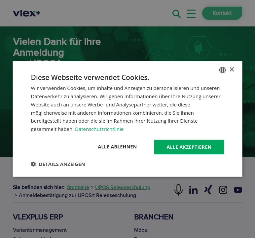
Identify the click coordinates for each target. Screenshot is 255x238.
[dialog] (127, 119)
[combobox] (222, 70)
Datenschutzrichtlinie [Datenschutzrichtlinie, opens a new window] (99, 129)
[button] (58, 164)
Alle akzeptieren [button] (188, 147)
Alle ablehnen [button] (117, 146)
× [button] (231, 69)
